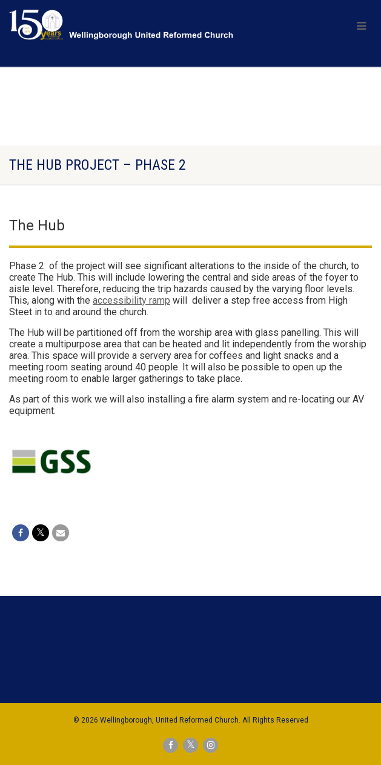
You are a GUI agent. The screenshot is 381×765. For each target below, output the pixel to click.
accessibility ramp (131, 300)
